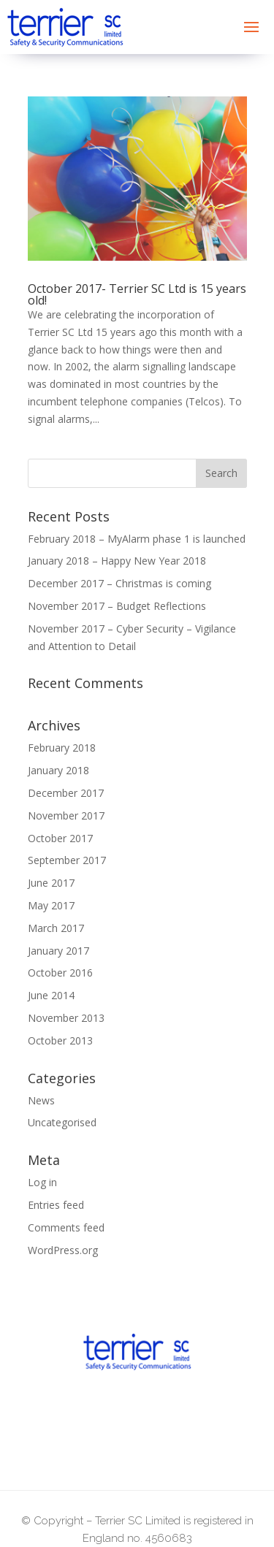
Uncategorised (62, 1122)
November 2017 (66, 815)
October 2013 (60, 1040)
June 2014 (51, 995)
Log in (42, 1182)
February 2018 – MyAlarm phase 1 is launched (137, 539)
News (41, 1100)
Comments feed (66, 1227)
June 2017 (51, 883)
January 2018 (58, 770)
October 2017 (60, 838)
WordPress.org (63, 1250)
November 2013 (66, 1018)
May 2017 (51, 905)
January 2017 (58, 951)
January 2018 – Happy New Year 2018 (117, 561)
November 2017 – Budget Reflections (117, 606)
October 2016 (60, 972)
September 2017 (67, 860)
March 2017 (56, 928)
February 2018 (62, 748)
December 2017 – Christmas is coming (119, 583)
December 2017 (66, 793)
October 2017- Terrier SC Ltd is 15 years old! (137, 294)
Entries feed (56, 1205)
